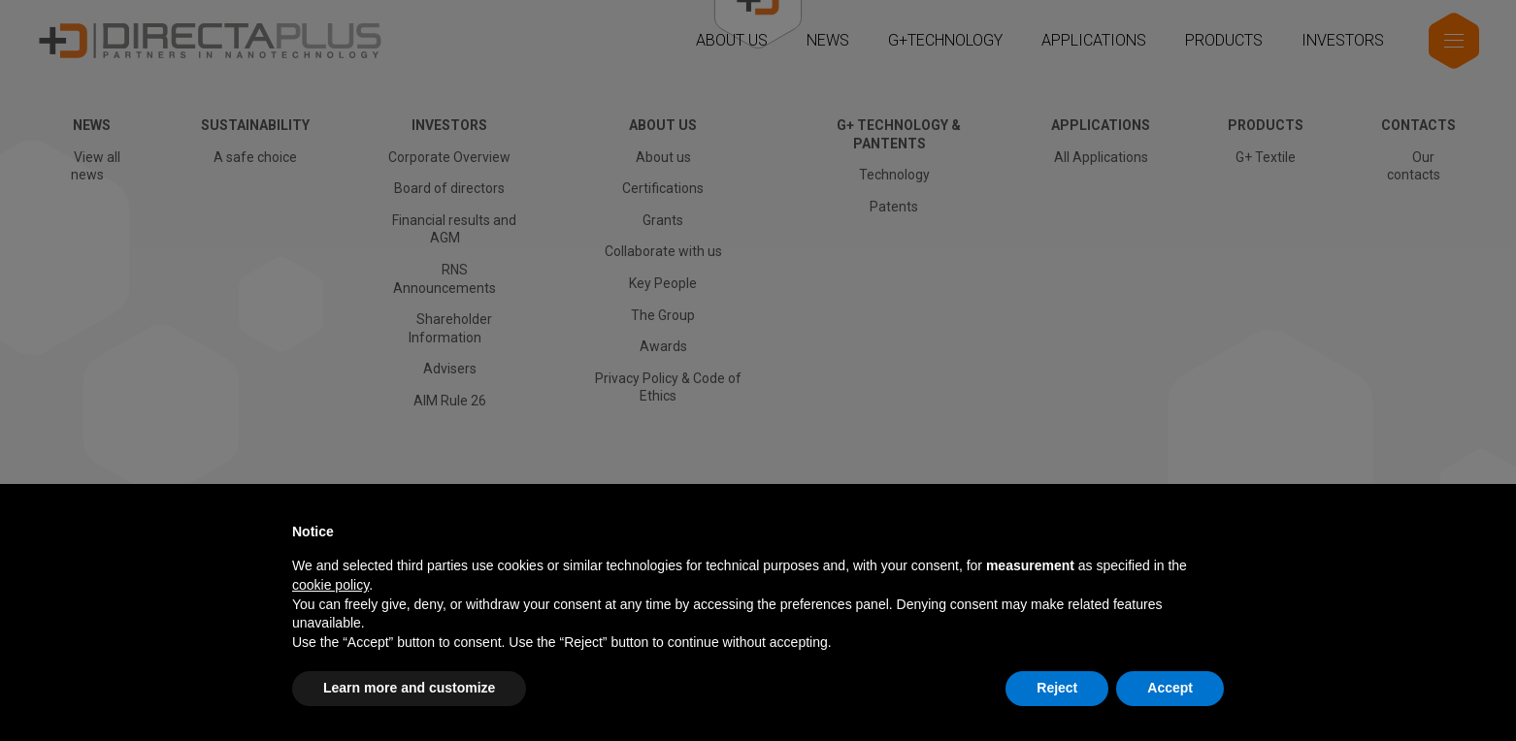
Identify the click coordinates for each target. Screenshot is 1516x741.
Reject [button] (1057, 687)
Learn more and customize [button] (409, 687)
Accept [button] (1170, 687)
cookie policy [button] (330, 585)
